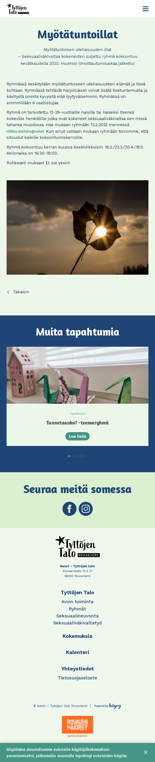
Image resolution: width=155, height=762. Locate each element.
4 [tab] (81, 457)
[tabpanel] (77, 397)
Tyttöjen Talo (77, 594)
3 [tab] (77, 457)
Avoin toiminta (77, 603)
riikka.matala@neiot (25, 131)
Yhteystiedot (77, 670)
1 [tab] (69, 457)
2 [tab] (73, 457)
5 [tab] (86, 458)
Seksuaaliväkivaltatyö (77, 624)
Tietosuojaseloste (77, 679)
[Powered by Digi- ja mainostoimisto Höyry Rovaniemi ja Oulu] (107, 706)
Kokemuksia (77, 638)
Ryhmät (77, 610)
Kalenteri (77, 654)
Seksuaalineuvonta (77, 617)
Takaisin (21, 291)
